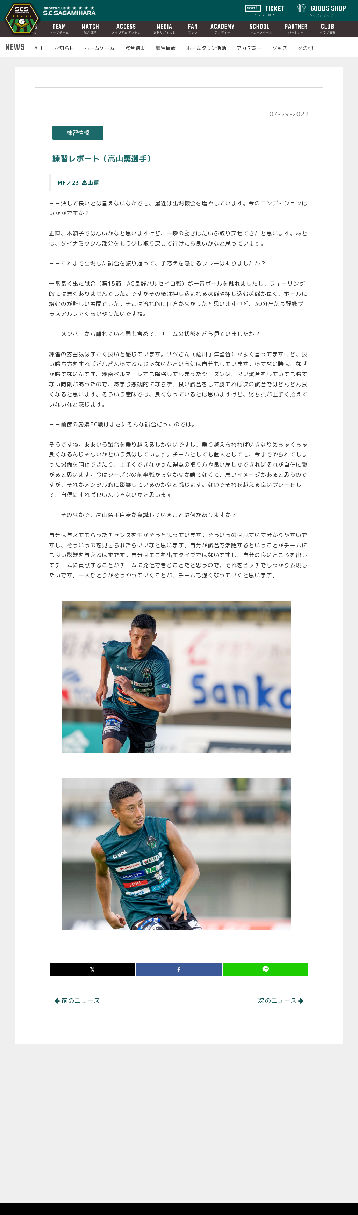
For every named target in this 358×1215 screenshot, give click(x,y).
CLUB (328, 28)
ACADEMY (222, 28)
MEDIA (164, 28)
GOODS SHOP (327, 10)
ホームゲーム (100, 48)
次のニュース (281, 1000)
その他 (305, 48)
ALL (39, 48)
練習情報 (166, 48)
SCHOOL (259, 28)
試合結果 (135, 48)
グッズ (279, 48)
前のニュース (77, 1000)
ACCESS (126, 28)
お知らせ (64, 48)
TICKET (270, 10)
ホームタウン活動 (206, 48)
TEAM (59, 28)
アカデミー (249, 48)
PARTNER (296, 28)
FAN (193, 28)
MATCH (90, 28)
